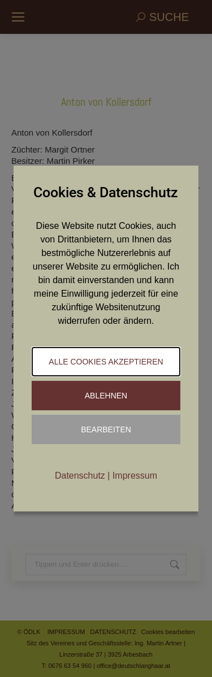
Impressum (135, 475)
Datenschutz (80, 475)
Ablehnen (106, 395)
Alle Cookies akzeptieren (106, 361)
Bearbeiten (106, 429)
